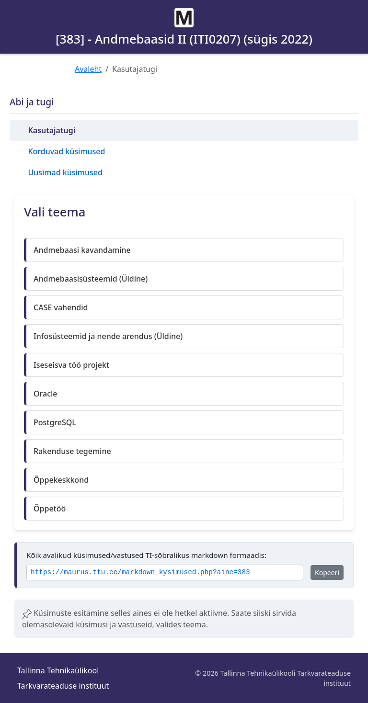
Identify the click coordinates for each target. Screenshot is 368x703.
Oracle (46, 393)
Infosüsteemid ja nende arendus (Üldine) (108, 336)
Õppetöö (50, 508)
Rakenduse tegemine (72, 451)
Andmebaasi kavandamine (82, 250)
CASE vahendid (61, 307)
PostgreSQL (55, 422)
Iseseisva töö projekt (71, 365)
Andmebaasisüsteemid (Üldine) (91, 278)
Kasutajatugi (51, 130)
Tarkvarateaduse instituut (63, 685)
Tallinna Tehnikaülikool (58, 670)
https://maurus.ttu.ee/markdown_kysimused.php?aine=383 (140, 572)
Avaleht (88, 69)
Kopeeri (327, 572)
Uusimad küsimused (65, 172)
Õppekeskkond (61, 480)
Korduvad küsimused (66, 151)
